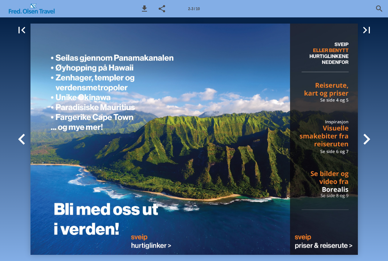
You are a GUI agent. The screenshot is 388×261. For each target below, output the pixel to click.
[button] (144, 8)
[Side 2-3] (194, 8)
